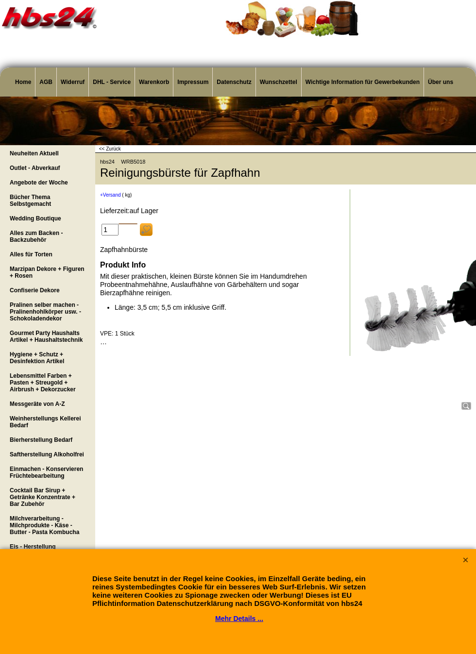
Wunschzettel (278, 82)
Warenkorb (154, 82)
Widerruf (73, 82)
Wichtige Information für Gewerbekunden (363, 82)
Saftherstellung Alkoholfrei (47, 454)
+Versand (110, 195)
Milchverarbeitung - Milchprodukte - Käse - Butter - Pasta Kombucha (44, 525)
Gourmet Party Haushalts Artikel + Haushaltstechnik (46, 336)
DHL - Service (112, 82)
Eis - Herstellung (33, 546)
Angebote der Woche (39, 182)
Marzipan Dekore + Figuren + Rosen (47, 272)
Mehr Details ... (239, 618)
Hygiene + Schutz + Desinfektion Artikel (37, 358)
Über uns (440, 82)
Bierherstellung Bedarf (41, 439)
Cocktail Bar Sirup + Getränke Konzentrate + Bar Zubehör (42, 497)
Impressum (192, 82)
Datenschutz (234, 82)
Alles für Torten (31, 254)
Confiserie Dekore (35, 290)
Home (23, 82)
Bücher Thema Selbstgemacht (30, 200)
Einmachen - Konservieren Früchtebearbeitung (46, 472)
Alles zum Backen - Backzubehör (36, 236)
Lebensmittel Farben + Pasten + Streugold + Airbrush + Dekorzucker (43, 382)
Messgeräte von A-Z (37, 404)
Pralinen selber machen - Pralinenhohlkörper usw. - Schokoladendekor (45, 312)
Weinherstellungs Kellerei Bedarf (45, 422)
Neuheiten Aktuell (34, 153)
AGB (45, 82)
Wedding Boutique (35, 218)
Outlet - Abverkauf (35, 168)
